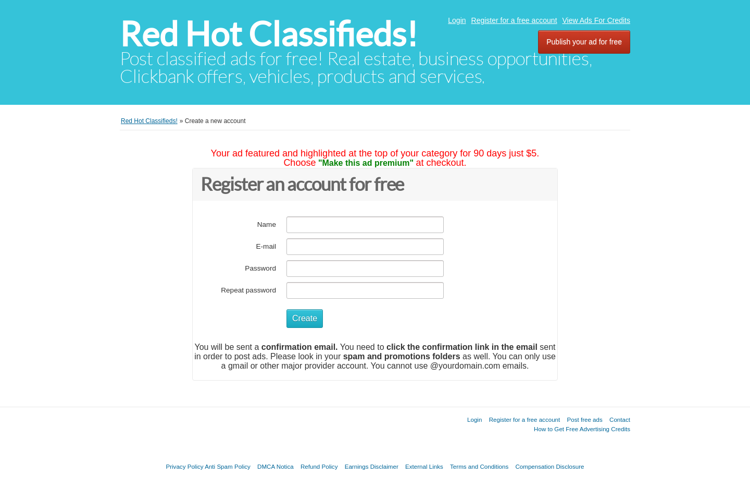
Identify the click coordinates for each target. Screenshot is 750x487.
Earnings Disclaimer (371, 466)
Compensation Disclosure (549, 466)
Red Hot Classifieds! (269, 34)
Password (260, 268)
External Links (424, 466)
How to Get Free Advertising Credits (582, 428)
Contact (619, 419)
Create (304, 318)
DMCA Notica (275, 466)
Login (457, 20)
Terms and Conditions (479, 466)
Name (266, 224)
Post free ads (584, 419)
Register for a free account (514, 20)
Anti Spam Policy (228, 466)
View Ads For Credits (596, 20)
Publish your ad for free (584, 42)
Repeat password (248, 290)
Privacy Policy (184, 466)
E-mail (266, 246)
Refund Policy (319, 466)
